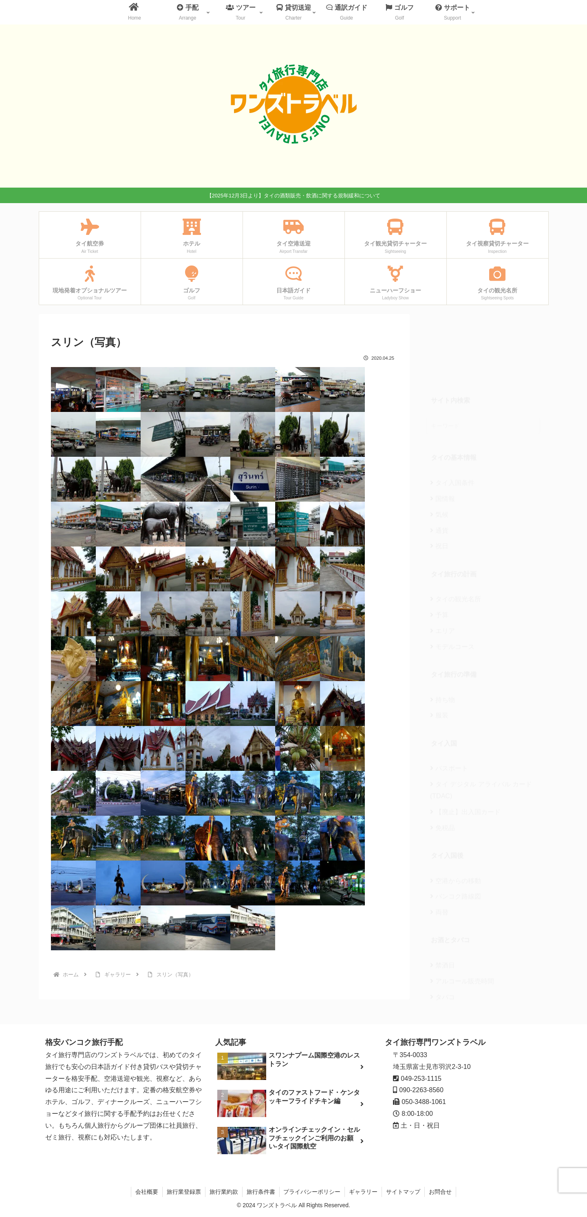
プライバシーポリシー (312, 1191)
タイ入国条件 (452, 421)
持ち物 (442, 638)
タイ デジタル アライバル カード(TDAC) (481, 728)
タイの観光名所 (455, 537)
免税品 (442, 766)
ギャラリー (363, 1191)
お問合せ (440, 1191)
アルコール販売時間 (462, 919)
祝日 (439, 484)
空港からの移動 (455, 819)
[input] (483, 364)
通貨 (439, 469)
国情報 (442, 437)
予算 (439, 553)
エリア (442, 569)
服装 (439, 654)
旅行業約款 (224, 1191)
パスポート (449, 707)
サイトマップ (403, 1191)
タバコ (442, 935)
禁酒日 (442, 904)
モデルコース (452, 585)
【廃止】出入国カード (465, 750)
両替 (439, 850)
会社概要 (146, 1191)
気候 (439, 453)
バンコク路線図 (455, 835)
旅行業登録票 (184, 1191)
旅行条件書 (261, 1191)
